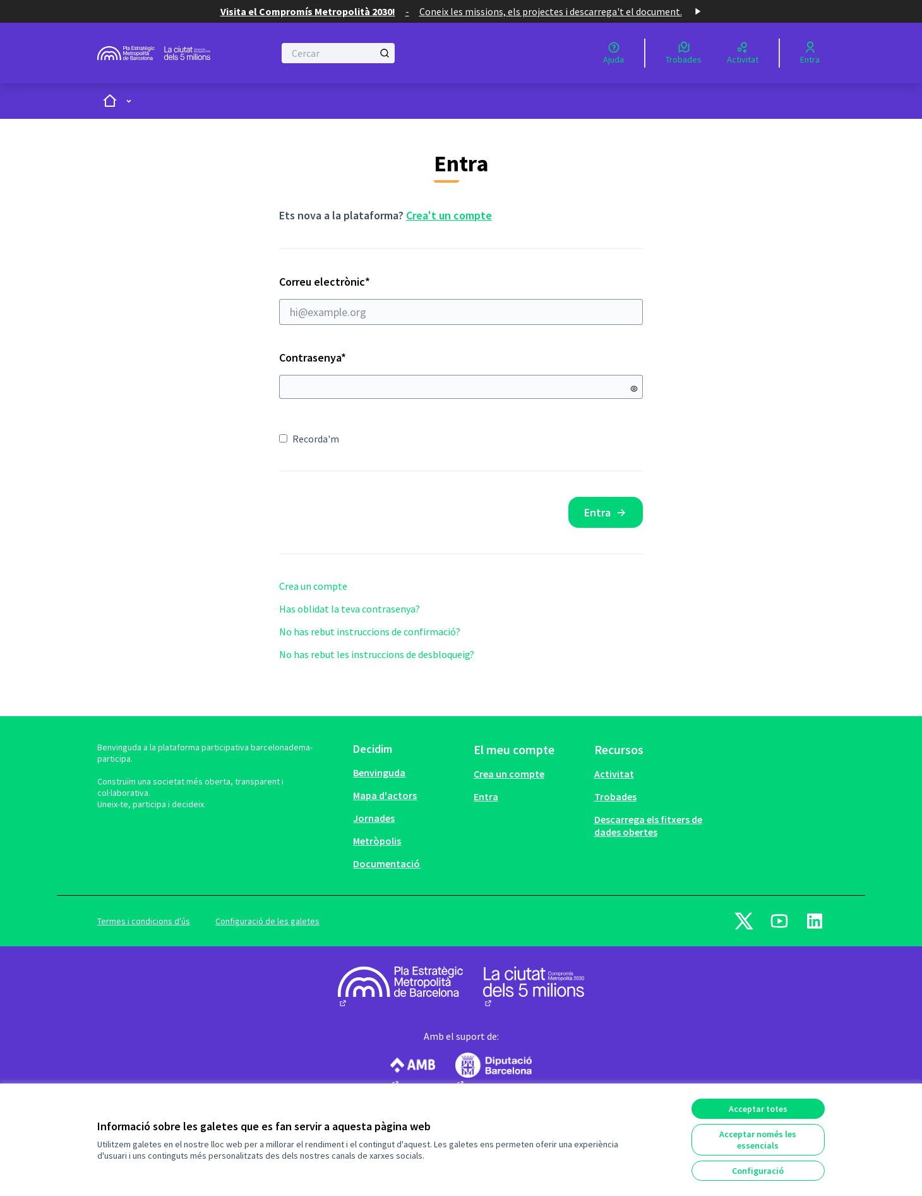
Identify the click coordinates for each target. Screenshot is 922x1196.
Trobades (615, 796)
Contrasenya (312, 357)
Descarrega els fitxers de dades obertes (648, 825)
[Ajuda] (613, 53)
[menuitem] (408, 772)
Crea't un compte (449, 215)
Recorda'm (309, 438)
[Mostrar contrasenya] (634, 389)
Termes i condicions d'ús (143, 921)
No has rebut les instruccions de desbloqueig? (376, 654)
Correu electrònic (461, 299)
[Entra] (810, 53)
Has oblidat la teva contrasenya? (349, 608)
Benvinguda (379, 772)
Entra (605, 512)
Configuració (758, 1170)
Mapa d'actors (385, 795)
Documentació (386, 863)
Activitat (614, 773)
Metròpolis (377, 840)
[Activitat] (742, 53)
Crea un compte (313, 586)
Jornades (374, 818)
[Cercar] (338, 53)
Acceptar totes (758, 1108)
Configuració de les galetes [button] (267, 921)
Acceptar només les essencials (757, 1139)
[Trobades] (684, 53)
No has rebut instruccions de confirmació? (369, 631)
